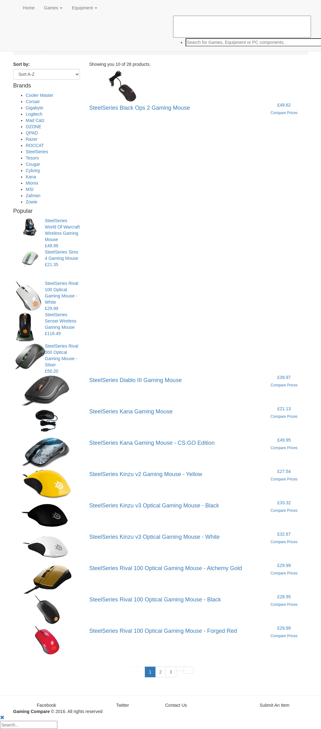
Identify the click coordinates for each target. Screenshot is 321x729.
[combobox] (242, 42)
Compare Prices (284, 113)
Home (28, 7)
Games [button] (53, 7)
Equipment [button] (84, 7)
